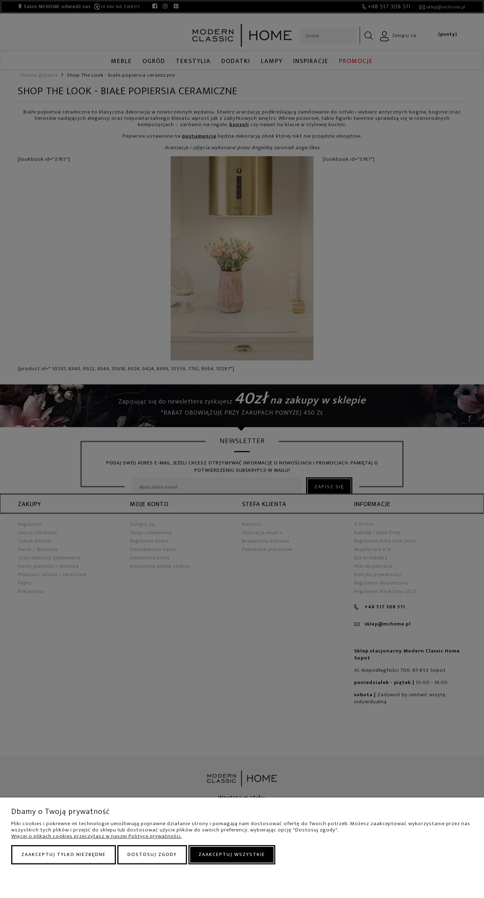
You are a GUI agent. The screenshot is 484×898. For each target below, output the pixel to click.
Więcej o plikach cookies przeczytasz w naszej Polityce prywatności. (96, 836)
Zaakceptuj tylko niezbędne (63, 854)
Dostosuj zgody (152, 854)
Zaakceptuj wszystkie (232, 854)
